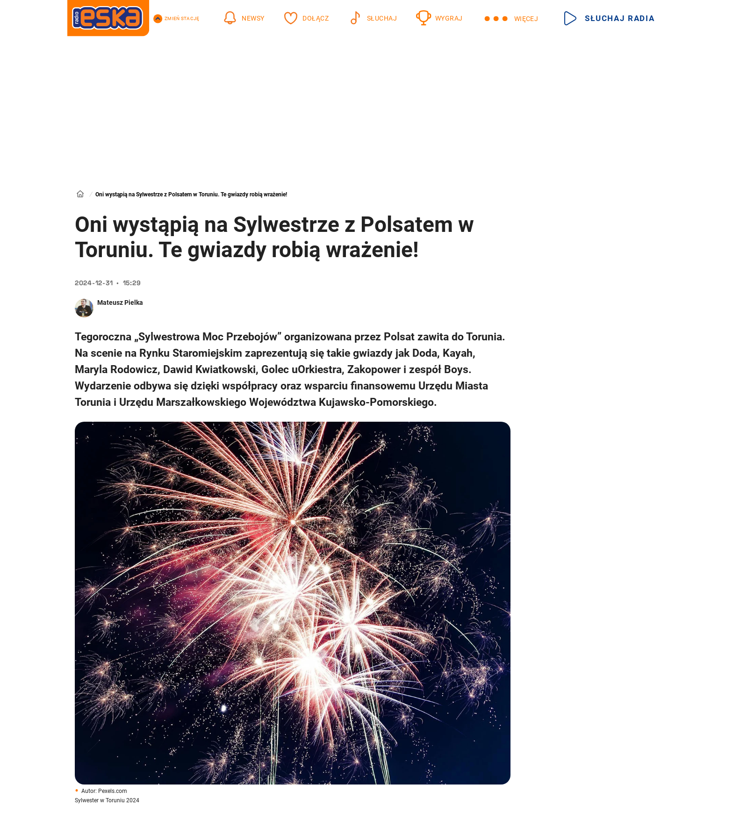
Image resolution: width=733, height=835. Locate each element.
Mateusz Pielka (120, 302)
